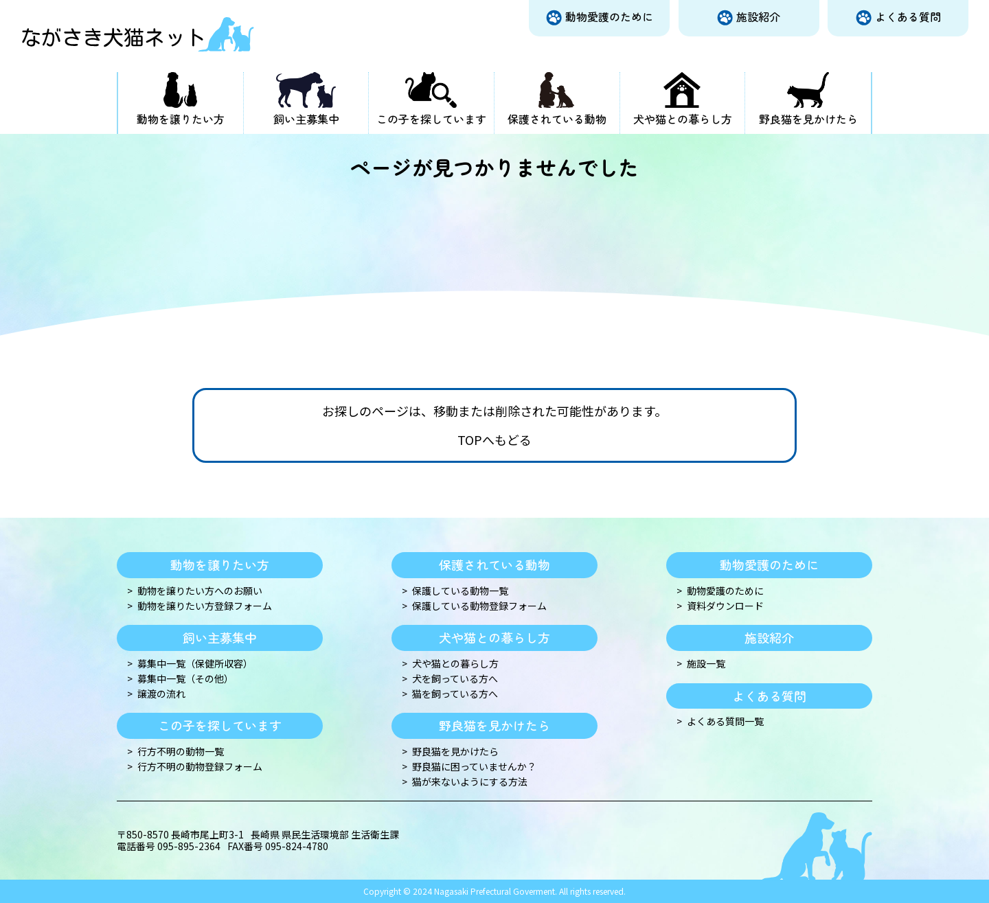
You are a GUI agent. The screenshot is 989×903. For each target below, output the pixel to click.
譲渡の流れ (161, 694)
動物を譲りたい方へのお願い (199, 591)
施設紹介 (758, 16)
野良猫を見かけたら (808, 119)
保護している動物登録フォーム (479, 606)
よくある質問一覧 (725, 721)
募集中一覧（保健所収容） (195, 664)
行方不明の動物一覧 (180, 751)
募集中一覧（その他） (185, 679)
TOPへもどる (494, 440)
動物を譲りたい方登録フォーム (204, 606)
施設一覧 (706, 664)
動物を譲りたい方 (181, 119)
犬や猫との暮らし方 (682, 119)
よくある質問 (908, 16)
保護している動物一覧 (460, 591)
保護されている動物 (557, 119)
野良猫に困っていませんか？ (474, 767)
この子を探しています (431, 119)
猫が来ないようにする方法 (469, 782)
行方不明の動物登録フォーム (199, 767)
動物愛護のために (609, 16)
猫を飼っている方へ (455, 694)
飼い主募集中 (306, 119)
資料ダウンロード (725, 606)
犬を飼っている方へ (455, 679)
